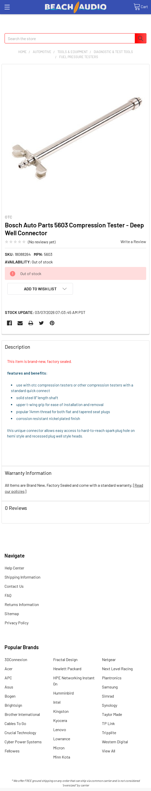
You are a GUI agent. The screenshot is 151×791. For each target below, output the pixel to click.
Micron (59, 747)
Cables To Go (15, 723)
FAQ (8, 595)
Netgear (109, 659)
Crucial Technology (20, 732)
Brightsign (13, 705)
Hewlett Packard (67, 668)
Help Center (14, 567)
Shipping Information (22, 577)
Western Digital (115, 741)
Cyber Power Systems (23, 741)
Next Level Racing (117, 668)
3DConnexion (16, 659)
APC (8, 677)
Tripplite (109, 732)
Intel (57, 702)
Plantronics (112, 677)
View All (108, 750)
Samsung (110, 686)
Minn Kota (61, 756)
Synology (109, 705)
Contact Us (14, 586)
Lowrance (61, 738)
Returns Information (22, 604)
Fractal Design (65, 659)
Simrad (108, 696)
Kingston (61, 711)
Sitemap (12, 613)
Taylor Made (112, 714)
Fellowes (12, 750)
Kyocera (60, 720)
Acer (8, 668)
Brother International (22, 714)
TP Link (108, 723)
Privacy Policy (16, 622)
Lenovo (59, 729)
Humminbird (63, 693)
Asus (9, 686)
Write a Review (133, 241)
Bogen (10, 696)
